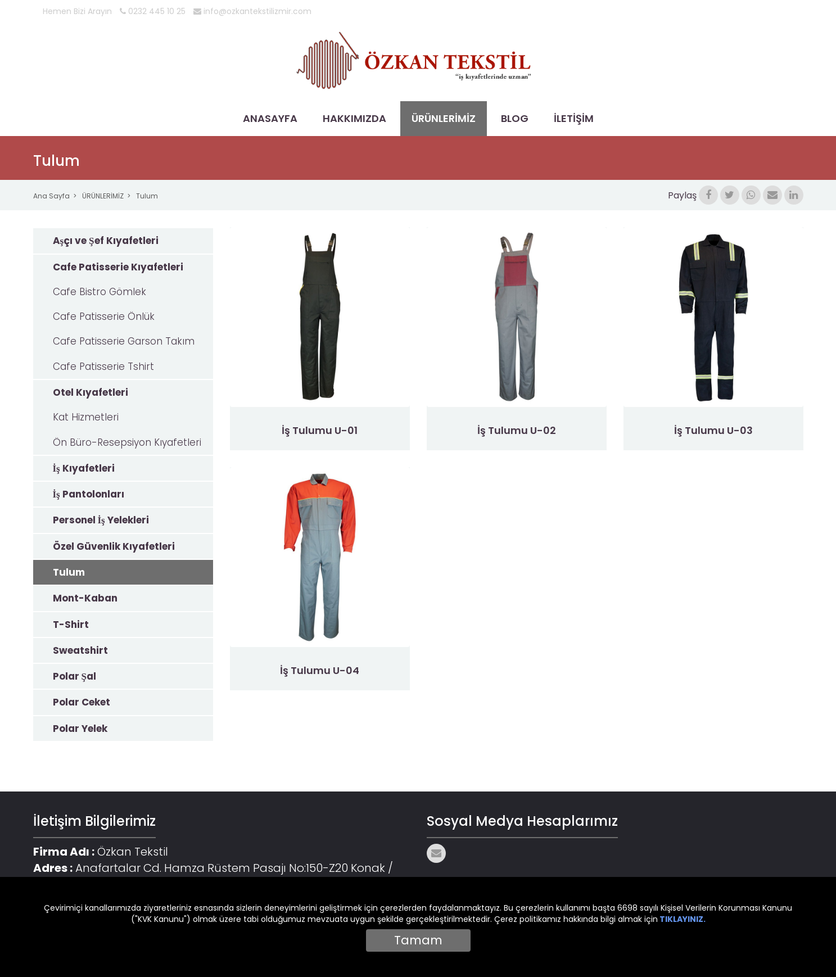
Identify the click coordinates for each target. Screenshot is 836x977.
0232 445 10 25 (153, 11)
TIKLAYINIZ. (682, 919)
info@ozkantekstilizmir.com (252, 11)
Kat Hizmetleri (86, 417)
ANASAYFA (270, 118)
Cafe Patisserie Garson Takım (124, 341)
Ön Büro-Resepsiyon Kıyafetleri (127, 442)
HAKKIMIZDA (354, 118)
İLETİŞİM (574, 118)
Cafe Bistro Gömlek (99, 291)
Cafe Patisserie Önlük (104, 316)
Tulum (147, 196)
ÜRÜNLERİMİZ (444, 118)
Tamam (418, 940)
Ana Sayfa (51, 196)
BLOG (514, 118)
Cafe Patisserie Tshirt (103, 366)
